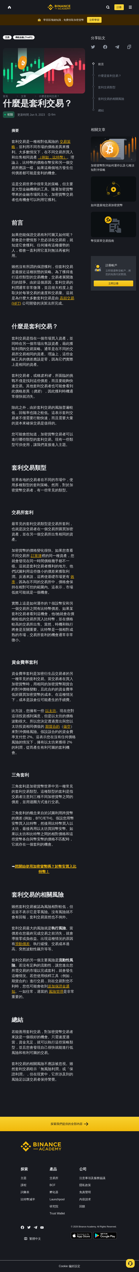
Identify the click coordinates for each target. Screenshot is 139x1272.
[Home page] (59, 7)
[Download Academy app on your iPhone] (81, 1236)
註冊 (119, 7)
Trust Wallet (57, 1213)
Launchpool (57, 1199)
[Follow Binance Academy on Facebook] (22, 1227)
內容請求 (85, 1199)
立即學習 (94, 19)
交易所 (54, 1178)
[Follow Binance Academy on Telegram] (35, 1227)
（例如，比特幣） (52, 157)
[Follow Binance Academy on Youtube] (42, 1227)
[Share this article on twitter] (93, 47)
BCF (52, 1185)
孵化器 (54, 1192)
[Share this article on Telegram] (117, 47)
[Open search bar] (107, 7)
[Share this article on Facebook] (105, 47)
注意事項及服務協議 (92, 1178)
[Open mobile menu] (130, 7)
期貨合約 (52, 726)
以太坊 (50, 711)
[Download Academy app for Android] (105, 1236)
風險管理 (56, 991)
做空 (67, 726)
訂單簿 (36, 556)
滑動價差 (22, 944)
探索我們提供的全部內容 (69, 1124)
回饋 (82, 1206)
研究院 (54, 1206)
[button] (130, 7)
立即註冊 (113, 283)
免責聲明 (85, 1192)
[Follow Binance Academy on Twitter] (29, 1227)
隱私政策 (85, 1185)
